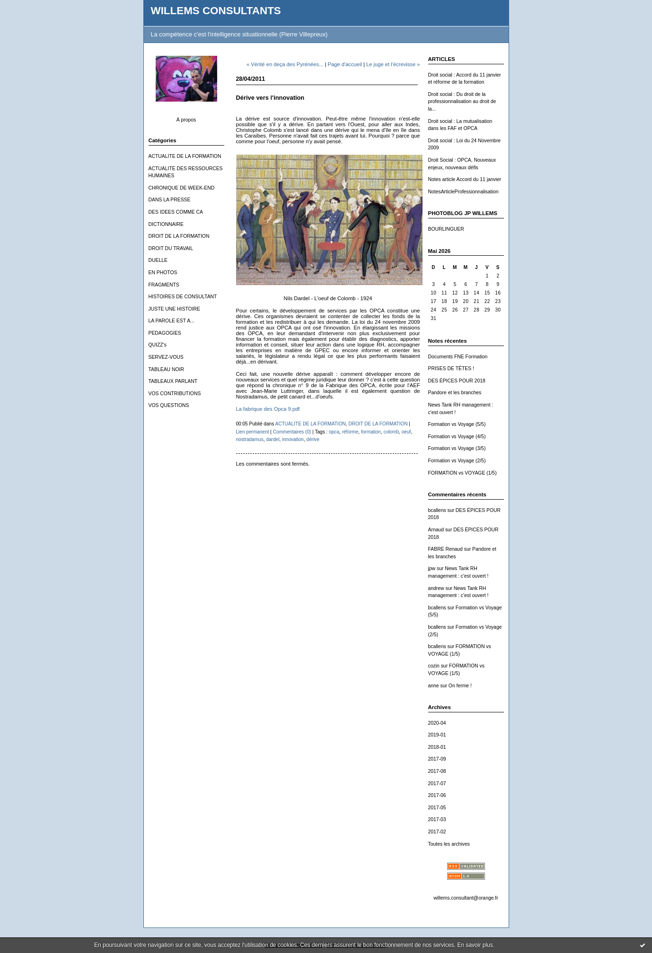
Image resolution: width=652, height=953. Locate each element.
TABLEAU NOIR (166, 369)
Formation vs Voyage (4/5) (457, 436)
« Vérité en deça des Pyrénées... (285, 64)
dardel (272, 439)
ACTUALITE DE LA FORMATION (185, 156)
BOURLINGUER (446, 229)
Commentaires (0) (292, 431)
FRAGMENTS (164, 284)
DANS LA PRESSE (170, 199)
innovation (293, 439)
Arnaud (436, 529)
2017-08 (437, 771)
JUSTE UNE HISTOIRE (175, 309)
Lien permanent (252, 431)
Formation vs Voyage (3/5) (457, 448)
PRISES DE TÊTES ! (451, 368)
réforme (350, 431)
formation (371, 431)
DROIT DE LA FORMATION (179, 236)
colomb (391, 431)
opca (334, 431)
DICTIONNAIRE (166, 224)
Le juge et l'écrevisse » (393, 64)
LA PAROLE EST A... (171, 320)
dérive (313, 439)
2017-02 (437, 831)
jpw (432, 568)
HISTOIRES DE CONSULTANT (183, 296)
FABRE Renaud (445, 549)
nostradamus (250, 439)
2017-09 (437, 759)
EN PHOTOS (163, 272)
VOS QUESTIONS (169, 405)
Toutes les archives (449, 844)
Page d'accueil (344, 64)
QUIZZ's (158, 344)
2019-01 (437, 734)
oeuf (406, 431)
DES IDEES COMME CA (176, 212)
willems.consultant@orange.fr (465, 898)
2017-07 (437, 783)
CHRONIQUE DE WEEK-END (182, 188)
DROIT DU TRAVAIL (171, 248)
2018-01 (437, 747)
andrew (436, 588)
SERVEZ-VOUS (166, 357)
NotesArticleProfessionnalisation (463, 191)
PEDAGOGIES (165, 333)
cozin (434, 665)
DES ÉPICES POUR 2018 (456, 380)
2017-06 (437, 795)
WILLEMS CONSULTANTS (216, 11)
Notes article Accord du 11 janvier (465, 179)
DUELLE (158, 260)
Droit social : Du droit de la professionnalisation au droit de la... (462, 102)
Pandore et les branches (455, 392)
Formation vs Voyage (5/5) (457, 424)
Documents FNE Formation (458, 356)
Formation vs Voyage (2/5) (457, 460)
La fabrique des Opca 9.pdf (268, 409)
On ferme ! (460, 685)
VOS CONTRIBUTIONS (175, 393)
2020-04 (437, 723)
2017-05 (437, 807)
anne (433, 685)
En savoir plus (475, 945)
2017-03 (437, 819)
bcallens (437, 510)
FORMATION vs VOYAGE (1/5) (462, 473)
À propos (186, 119)
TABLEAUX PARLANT (173, 381)
